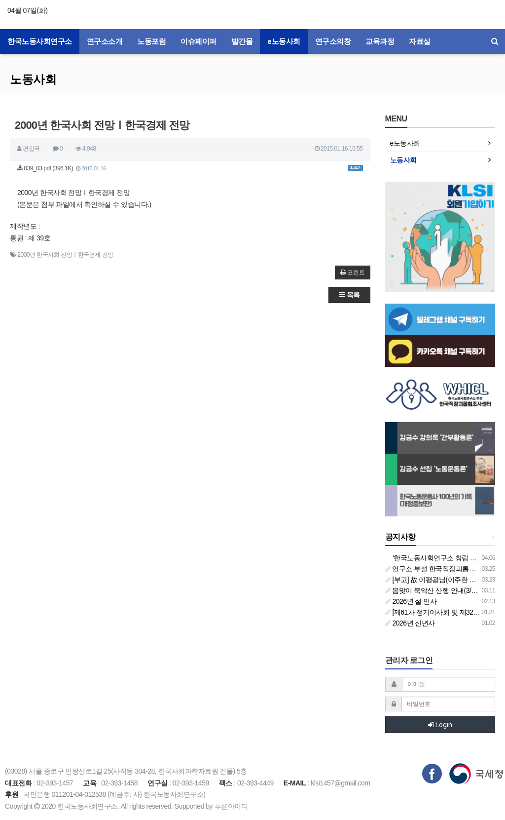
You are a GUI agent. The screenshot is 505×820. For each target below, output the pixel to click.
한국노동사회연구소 (39, 41)
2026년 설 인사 (411, 601)
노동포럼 (151, 41)
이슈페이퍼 (198, 41)
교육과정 (379, 41)
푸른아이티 (231, 806)
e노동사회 (283, 41)
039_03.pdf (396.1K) (190, 168)
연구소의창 (333, 41)
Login (440, 725)
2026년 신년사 (410, 623)
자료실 (420, 41)
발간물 (242, 41)
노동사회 (33, 79)
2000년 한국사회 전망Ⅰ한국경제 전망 (65, 254)
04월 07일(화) (27, 10)
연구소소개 (105, 41)
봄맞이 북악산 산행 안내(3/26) (433, 590)
